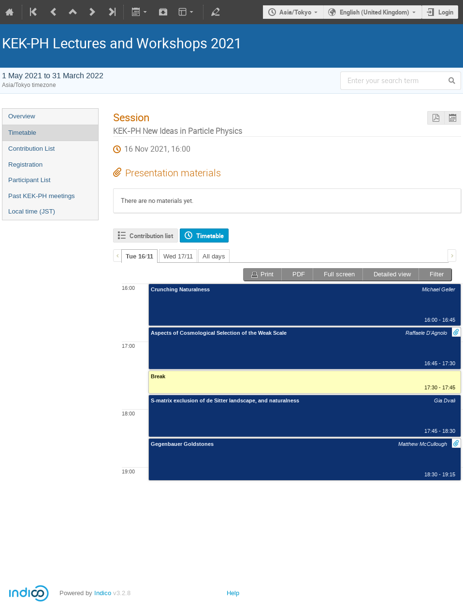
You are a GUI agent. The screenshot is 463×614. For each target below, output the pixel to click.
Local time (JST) (31, 211)
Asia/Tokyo (295, 12)
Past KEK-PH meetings (41, 196)
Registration (25, 164)
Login (445, 12)
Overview (21, 116)
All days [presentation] (214, 256)
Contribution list (151, 235)
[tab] (139, 256)
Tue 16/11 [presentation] (139, 256)
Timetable (22, 132)
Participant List (29, 180)
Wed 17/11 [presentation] (178, 256)
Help (233, 593)
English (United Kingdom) (374, 12)
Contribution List (31, 148)
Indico (102, 593)
